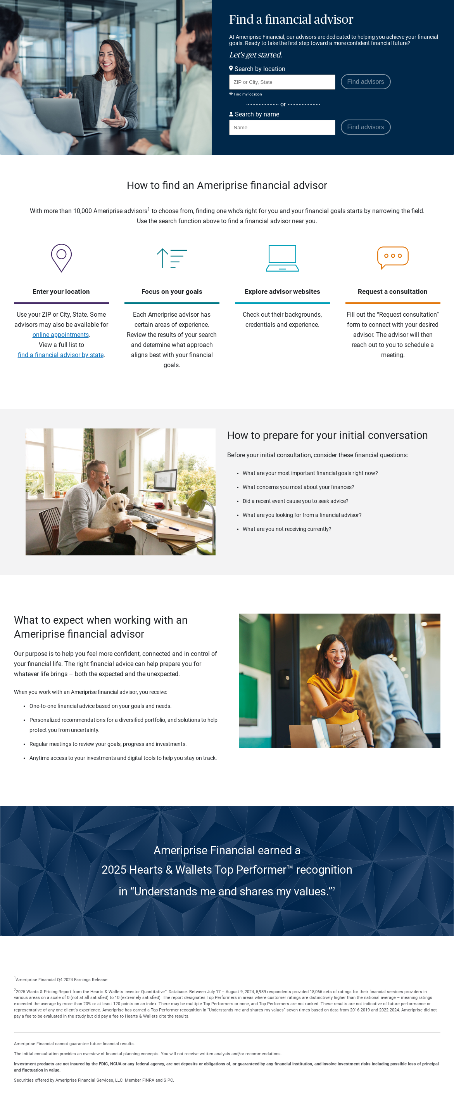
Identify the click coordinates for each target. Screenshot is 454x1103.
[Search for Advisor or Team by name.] (282, 127)
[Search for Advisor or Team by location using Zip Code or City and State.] (282, 82)
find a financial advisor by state (61, 355)
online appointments (61, 334)
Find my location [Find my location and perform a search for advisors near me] (245, 94)
